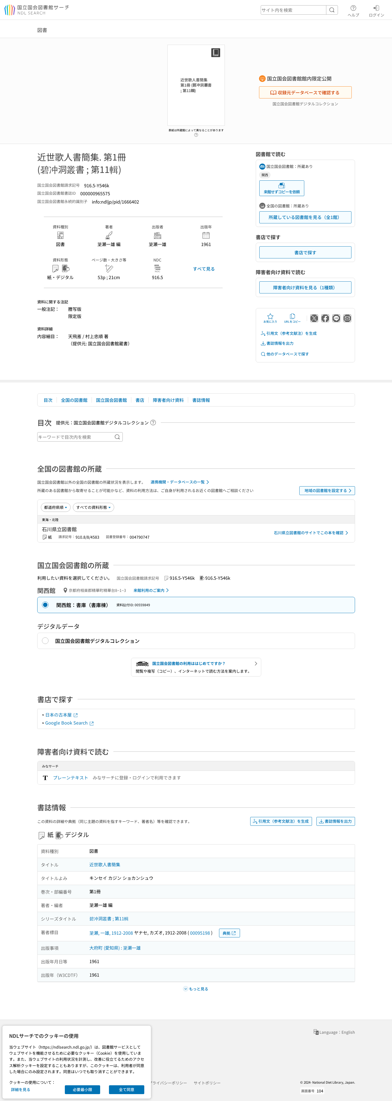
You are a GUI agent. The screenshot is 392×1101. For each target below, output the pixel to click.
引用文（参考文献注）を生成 (288, 333)
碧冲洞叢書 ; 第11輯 (109, 918)
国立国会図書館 (111, 400)
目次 (48, 400)
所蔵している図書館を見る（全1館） (305, 217)
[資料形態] (93, 507)
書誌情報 (201, 400)
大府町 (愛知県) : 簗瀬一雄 (115, 947)
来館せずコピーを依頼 (282, 188)
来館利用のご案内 (152, 590)
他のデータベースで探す (284, 354)
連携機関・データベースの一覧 (181, 482)
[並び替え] (56, 507)
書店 (139, 400)
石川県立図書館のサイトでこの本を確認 (312, 533)
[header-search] (299, 10)
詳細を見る (20, 1089)
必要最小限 (82, 1089)
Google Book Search (69, 722)
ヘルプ (353, 10)
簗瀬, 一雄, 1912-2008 (111, 932)
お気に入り (270, 318)
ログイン (376, 10)
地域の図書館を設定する (329, 490)
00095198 (200, 932)
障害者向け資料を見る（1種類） (305, 287)
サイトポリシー (207, 1083)
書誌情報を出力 (277, 343)
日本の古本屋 (61, 714)
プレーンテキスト (70, 777)
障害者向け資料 (168, 400)
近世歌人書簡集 (104, 864)
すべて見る (204, 268)
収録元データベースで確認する (305, 92)
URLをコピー (292, 318)
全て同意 (126, 1089)
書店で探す (305, 252)
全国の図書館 (74, 400)
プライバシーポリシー (167, 1083)
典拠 (229, 933)
